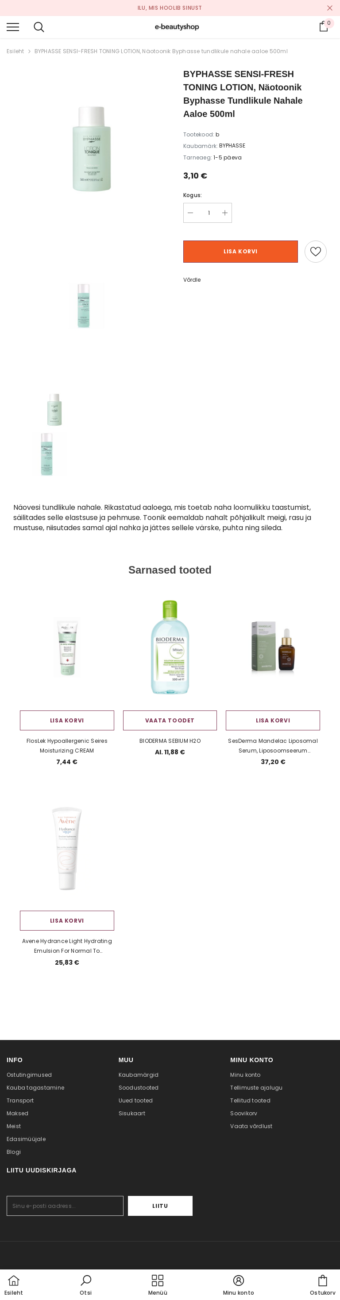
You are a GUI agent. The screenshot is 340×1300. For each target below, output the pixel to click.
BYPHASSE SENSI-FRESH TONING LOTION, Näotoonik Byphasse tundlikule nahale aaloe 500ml (161, 51)
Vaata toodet (170, 720)
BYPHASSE (232, 145)
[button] (86, 1286)
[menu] (13, 26)
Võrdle (192, 279)
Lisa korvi (241, 251)
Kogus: (192, 195)
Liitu (165, 1206)
